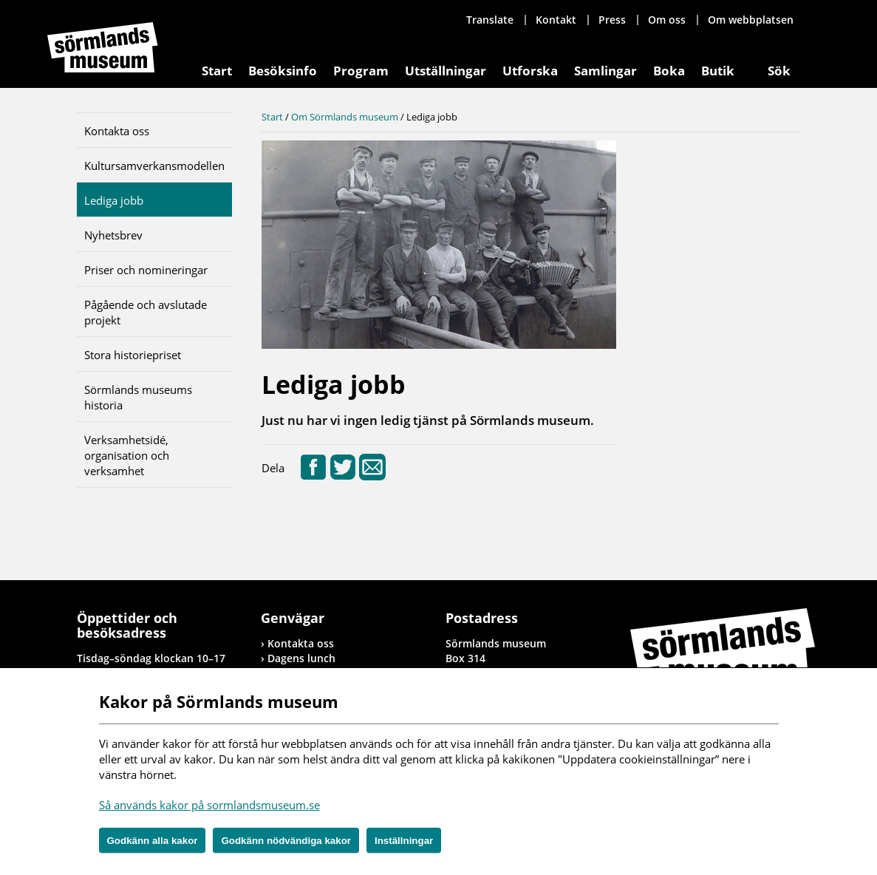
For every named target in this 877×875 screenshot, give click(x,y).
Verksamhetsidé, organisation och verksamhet (126, 455)
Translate (489, 20)
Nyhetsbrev (113, 235)
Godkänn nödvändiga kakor (286, 840)
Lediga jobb (113, 200)
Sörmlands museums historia (138, 397)
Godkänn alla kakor (152, 840)
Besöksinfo (282, 70)
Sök (779, 70)
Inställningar (404, 840)
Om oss (667, 20)
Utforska (530, 70)
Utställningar (445, 70)
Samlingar (605, 70)
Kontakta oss (116, 130)
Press (612, 20)
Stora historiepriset (132, 354)
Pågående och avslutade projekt (145, 312)
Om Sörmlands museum (344, 116)
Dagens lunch (301, 658)
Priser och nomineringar (146, 269)
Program (361, 70)
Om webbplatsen (751, 20)
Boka (669, 70)
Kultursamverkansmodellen (154, 165)
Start (217, 70)
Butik (717, 70)
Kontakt (556, 20)
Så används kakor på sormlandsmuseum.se (209, 804)
